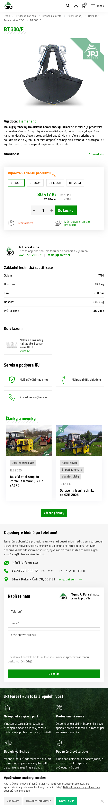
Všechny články (54, 512)
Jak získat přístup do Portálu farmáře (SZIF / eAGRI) (26, 481)
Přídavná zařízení (26, 16)
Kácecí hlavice (69, 462)
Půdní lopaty (75, 16)
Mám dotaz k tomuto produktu (72, 223)
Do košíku (66, 210)
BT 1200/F (75, 182)
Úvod (7, 16)
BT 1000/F (55, 182)
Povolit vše (66, 801)
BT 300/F (16, 182)
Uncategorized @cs (23, 462)
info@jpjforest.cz (58, 255)
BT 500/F (35, 182)
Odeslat (54, 673)
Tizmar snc (27, 121)
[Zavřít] (102, 801)
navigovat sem (66, 579)
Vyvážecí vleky (70, 476)
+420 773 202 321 (31, 255)
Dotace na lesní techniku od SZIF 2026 (77, 492)
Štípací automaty (72, 469)
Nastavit (13, 801)
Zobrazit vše (96, 154)
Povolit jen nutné (38, 801)
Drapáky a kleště (51, 16)
